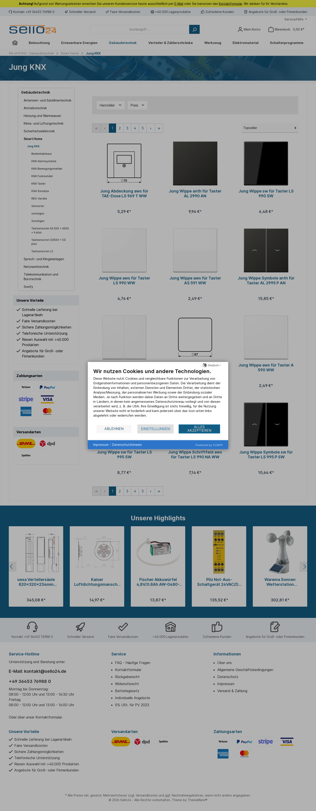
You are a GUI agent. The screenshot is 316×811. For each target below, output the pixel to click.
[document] (158, 395)
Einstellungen (155, 429)
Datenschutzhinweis (127, 444)
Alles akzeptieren (199, 429)
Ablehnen (114, 429)
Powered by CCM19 (209, 444)
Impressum (101, 444)
